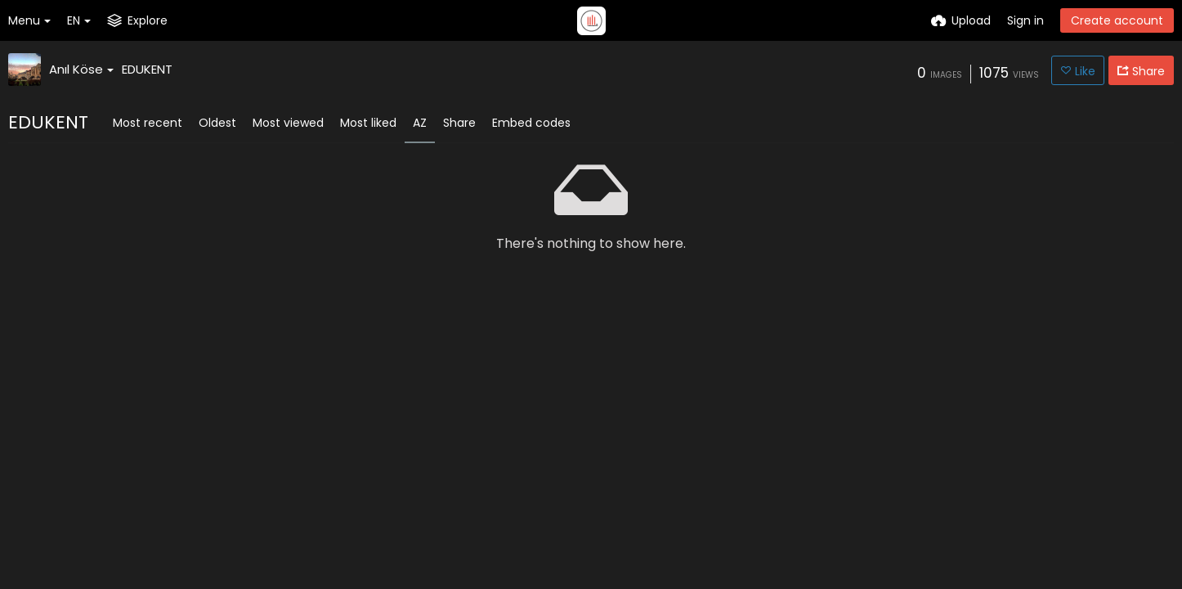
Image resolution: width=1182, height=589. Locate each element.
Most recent (147, 123)
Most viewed (288, 123)
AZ (420, 123)
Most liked (368, 123)
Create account (1117, 20)
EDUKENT (147, 69)
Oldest (217, 123)
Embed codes (531, 123)
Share (459, 123)
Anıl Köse (81, 69)
